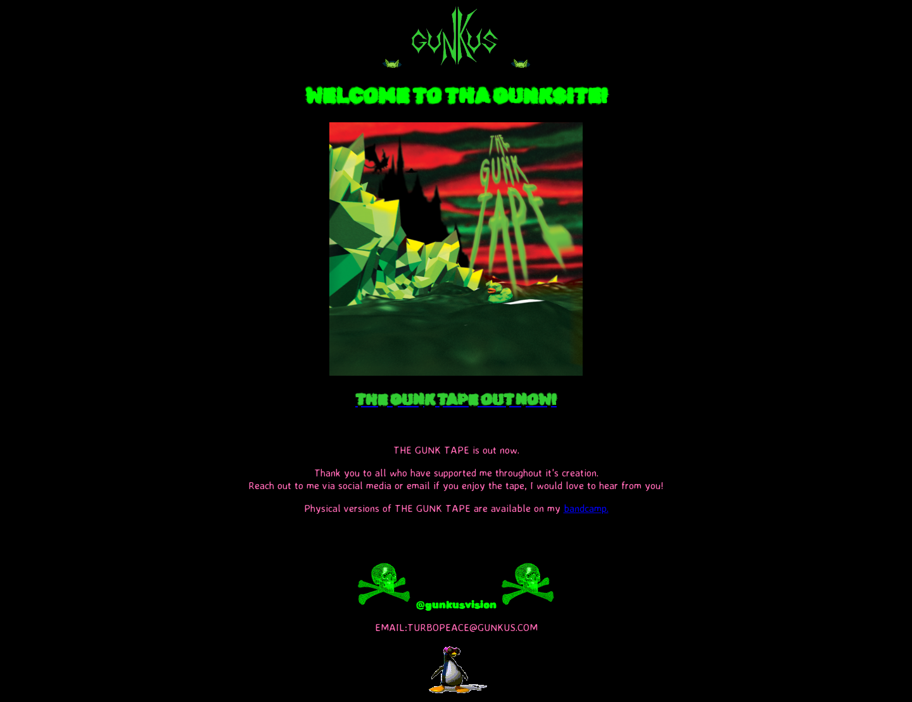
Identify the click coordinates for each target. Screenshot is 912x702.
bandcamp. (586, 508)
